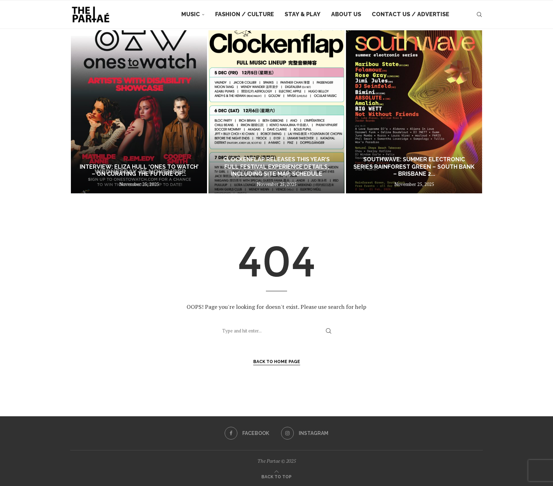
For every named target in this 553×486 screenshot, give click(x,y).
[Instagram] (304, 433)
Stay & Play (303, 14)
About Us (346, 14)
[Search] (479, 14)
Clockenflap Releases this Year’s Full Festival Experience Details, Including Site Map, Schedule (276, 166)
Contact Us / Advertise (410, 14)
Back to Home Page (276, 361)
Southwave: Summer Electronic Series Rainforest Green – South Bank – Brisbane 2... (414, 166)
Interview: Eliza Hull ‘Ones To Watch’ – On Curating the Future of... (139, 170)
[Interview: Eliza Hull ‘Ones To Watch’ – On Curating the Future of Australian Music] (139, 111)
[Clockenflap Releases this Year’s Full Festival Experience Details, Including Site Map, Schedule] (276, 111)
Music (190, 14)
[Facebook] (247, 433)
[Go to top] (276, 476)
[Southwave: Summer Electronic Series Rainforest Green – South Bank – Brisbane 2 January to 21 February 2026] (414, 111)
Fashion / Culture (244, 14)
